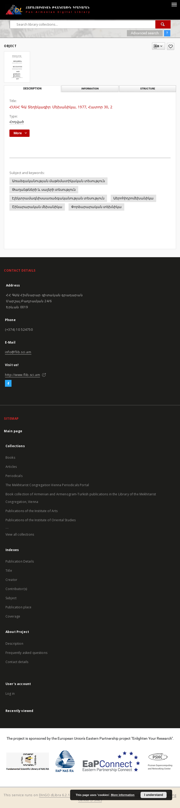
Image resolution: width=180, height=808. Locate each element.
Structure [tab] (147, 88)
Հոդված (16, 122)
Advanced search (145, 33)
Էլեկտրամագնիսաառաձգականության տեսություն (58, 198)
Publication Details (19, 561)
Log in (10, 693)
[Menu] (174, 4)
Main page (13, 431)
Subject (10, 598)
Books (10, 457)
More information (122, 794)
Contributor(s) (16, 589)
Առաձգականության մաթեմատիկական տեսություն (58, 181)
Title (8, 570)
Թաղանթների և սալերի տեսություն (44, 189)
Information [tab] (90, 88)
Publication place (18, 607)
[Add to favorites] (170, 46)
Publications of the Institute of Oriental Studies (40, 520)
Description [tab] (32, 88)
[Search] (163, 24)
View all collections (19, 534)
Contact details (16, 662)
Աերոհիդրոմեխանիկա (133, 198)
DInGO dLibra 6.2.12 (55, 795)
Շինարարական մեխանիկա (37, 207)
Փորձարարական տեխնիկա (96, 207)
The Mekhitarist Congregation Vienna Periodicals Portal (47, 485)
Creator (11, 579)
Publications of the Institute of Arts (31, 511)
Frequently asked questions (26, 652)
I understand (153, 795)
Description (14, 643)
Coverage (12, 616)
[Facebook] (8, 383)
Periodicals (13, 476)
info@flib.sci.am (18, 352)
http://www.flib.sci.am (22, 375)
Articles (11, 466)
